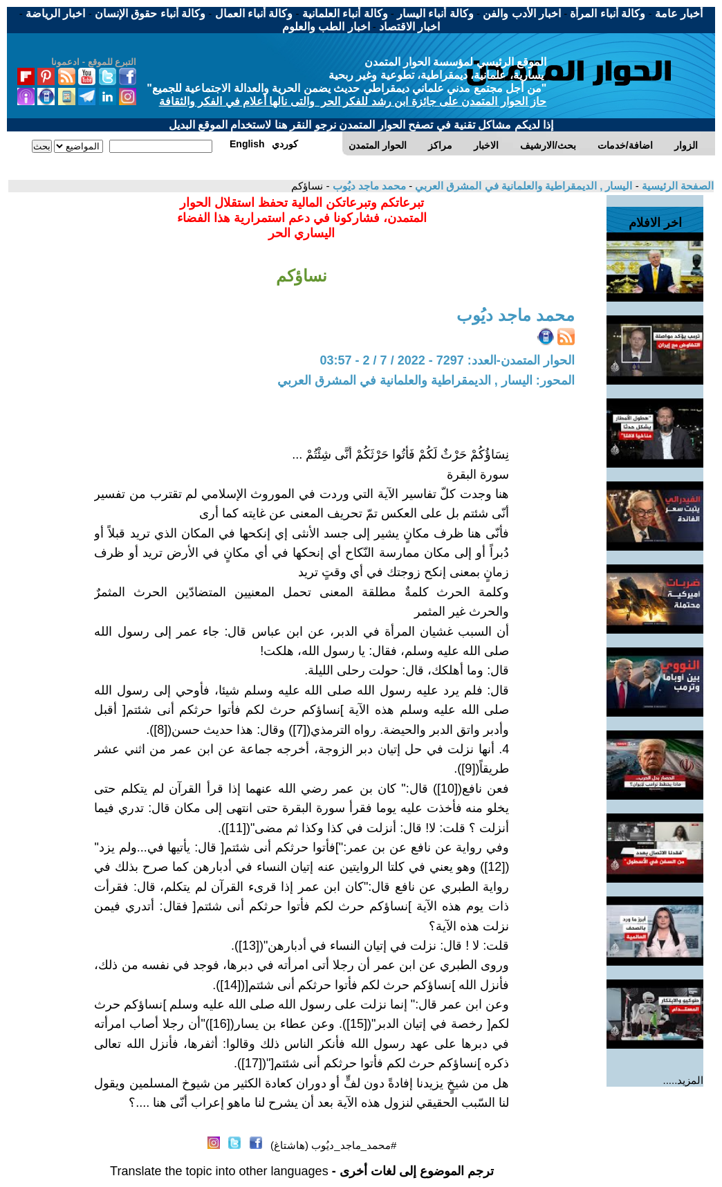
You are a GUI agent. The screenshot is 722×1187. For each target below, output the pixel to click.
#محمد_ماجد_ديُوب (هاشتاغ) (333, 1145)
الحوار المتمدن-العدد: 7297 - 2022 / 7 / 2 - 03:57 (447, 360)
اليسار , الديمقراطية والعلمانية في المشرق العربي (522, 186)
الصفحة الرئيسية (676, 186)
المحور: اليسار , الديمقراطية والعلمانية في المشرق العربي (426, 380)
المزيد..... (683, 1080)
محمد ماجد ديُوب (367, 186)
